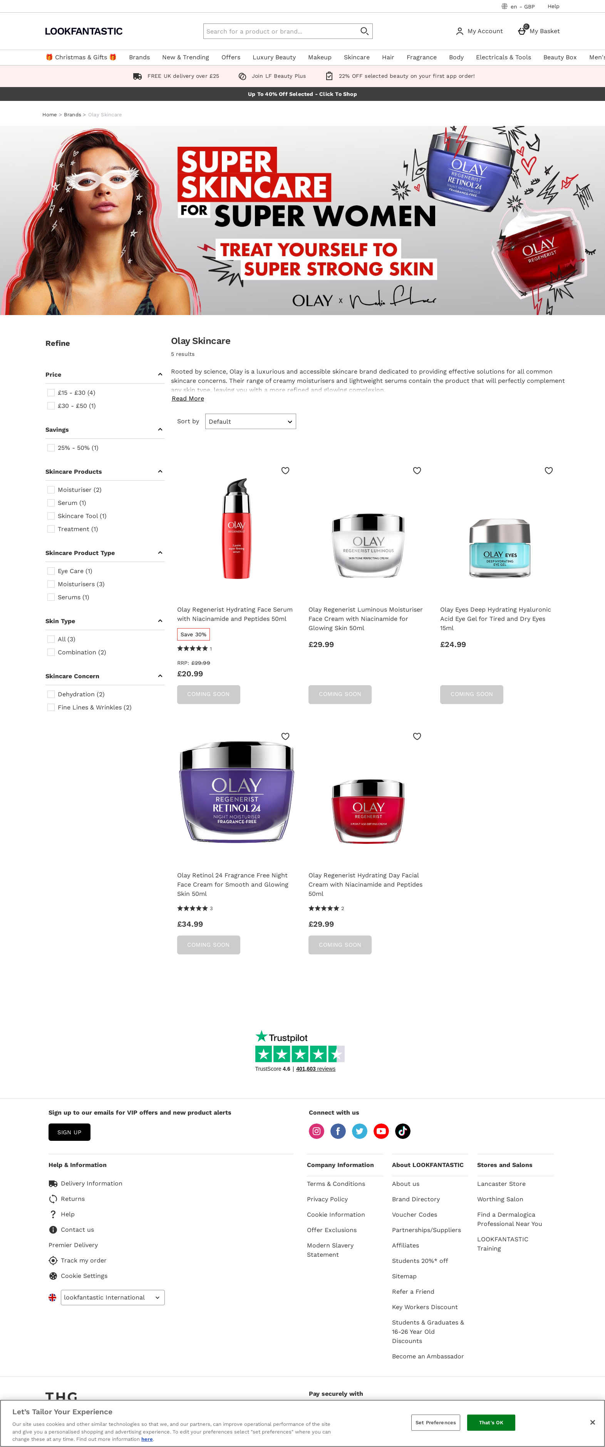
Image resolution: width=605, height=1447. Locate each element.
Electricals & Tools (503, 57)
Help (554, 6)
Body (456, 57)
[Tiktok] (403, 1136)
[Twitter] (359, 1136)
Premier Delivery (73, 1245)
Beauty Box (560, 57)
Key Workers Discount (425, 1307)
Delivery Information (85, 1183)
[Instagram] (316, 1136)
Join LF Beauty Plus (270, 76)
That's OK (491, 1422)
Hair (388, 57)
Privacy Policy (327, 1199)
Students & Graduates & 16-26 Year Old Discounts (428, 1332)
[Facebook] (338, 1136)
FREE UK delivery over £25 (174, 76)
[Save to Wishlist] (285, 470)
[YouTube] (381, 1136)
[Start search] (365, 31)
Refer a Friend (413, 1291)
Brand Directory (416, 1199)
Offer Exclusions (332, 1230)
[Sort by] (251, 421)
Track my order (78, 1260)
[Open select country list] (113, 1297)
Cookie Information (336, 1214)
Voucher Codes (414, 1214)
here (147, 1439)
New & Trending (185, 57)
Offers (230, 57)
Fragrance (422, 57)
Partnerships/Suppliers (426, 1230)
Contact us (71, 1229)
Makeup (320, 57)
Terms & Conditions (336, 1183)
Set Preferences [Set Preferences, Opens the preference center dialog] (436, 1422)
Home (49, 114)
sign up (69, 1132)
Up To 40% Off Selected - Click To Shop (302, 94)
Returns (67, 1199)
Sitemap (404, 1276)
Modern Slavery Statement (330, 1250)
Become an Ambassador (428, 1356)
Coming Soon (208, 694)
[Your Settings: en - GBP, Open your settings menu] (518, 6)
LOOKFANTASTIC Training (502, 1244)
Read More (188, 398)
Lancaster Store (501, 1183)
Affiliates (405, 1245)
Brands (139, 57)
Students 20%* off (420, 1260)
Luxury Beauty (274, 57)
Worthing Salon (500, 1199)
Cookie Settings (78, 1276)
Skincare (357, 57)
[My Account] (480, 31)
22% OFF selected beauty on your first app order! (398, 76)
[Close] (592, 1422)
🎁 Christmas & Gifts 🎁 (81, 57)
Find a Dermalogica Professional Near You (509, 1219)
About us (405, 1183)
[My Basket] (540, 31)
